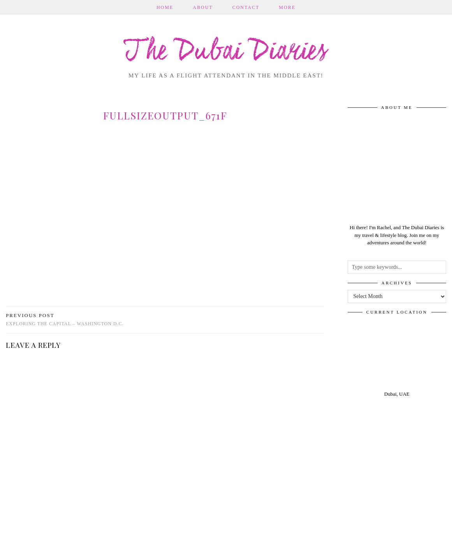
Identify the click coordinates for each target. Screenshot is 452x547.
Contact (246, 7)
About (203, 7)
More (287, 7)
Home (165, 7)
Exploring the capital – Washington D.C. (65, 319)
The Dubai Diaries (226, 52)
